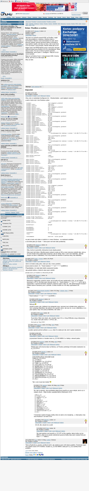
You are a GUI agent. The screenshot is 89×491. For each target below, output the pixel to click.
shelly (79, 23)
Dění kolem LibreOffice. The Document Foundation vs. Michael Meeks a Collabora (11, 28)
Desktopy (50, 17)
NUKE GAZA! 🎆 (5, 116)
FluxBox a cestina (51, 21)
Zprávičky (4, 22)
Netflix (17, 114)
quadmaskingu (5, 106)
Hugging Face (10, 183)
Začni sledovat (35, 86)
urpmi (30, 25)
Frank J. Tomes (38, 285)
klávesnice (63, 23)
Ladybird (9, 152)
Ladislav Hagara (5, 51)
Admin (34, 35)
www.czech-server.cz (16, 489)
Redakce (63, 489)
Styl (2, 19)
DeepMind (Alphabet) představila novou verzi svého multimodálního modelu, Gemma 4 (11, 180)
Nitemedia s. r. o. (37, 489)
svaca (41, 340)
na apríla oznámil (11, 34)
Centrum (7, 212)
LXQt (3, 236)
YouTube (4, 155)
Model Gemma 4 (5, 175)
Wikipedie (15, 87)
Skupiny (45, 17)
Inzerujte (47, 13)
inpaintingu (4, 112)
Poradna (9, 17)
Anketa (3, 214)
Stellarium (9, 87)
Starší (17, 212)
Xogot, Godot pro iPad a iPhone (10, 130)
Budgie (4, 220)
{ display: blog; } (64, 317)
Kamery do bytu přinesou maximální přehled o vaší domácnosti (13, 268)
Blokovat (43, 95)
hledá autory (26, 13)
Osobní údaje (84, 489)
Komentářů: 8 (13, 116)
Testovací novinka (8, 270)
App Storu (12, 138)
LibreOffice (15, 38)
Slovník (59, 17)
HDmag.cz (18, 1)
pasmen (39, 351)
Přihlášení (78, 19)
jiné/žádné (4, 249)
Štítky (27, 23)
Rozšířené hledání (76, 14)
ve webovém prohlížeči (10, 125)
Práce (76, 17)
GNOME (4, 230)
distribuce (36, 23)
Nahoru (40, 483)
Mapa (81, 17)
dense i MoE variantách (7, 187)
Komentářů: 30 (5, 254)
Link (38, 95)
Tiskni (27, 485)
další (17, 183)
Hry (55, 17)
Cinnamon (4, 223)
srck (26, 481)
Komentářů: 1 (13, 92)
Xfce (3, 245)
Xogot (17, 135)
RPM (76, 23)
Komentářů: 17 (13, 128)
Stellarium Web (11, 89)
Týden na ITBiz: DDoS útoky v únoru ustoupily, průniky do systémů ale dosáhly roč (13, 261)
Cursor (3, 203)
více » (4, 50)
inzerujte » (20, 24)
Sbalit (34, 95)
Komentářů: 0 (13, 173)
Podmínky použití (75, 489)
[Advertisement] (45, 81)
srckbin (48, 470)
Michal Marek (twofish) (43, 317)
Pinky (47, 459)
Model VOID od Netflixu (8, 94)
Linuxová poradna (41, 21)
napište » (20, 22)
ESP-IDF (3, 163)
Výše (40, 274)
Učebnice (35, 17)
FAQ (13, 17)
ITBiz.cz (11, 1)
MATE (3, 239)
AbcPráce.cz (25, 1)
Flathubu (17, 124)
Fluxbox (46, 23)
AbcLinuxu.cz (4, 1)
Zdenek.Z (36, 31)
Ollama (3, 183)
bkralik (2, 78)
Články (29, 17)
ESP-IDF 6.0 (4, 159)
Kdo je (64, 17)
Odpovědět (28, 35)
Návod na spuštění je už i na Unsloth (11, 194)
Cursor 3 (3, 199)
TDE (3, 242)
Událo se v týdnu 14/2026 (10, 264)
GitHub (3, 88)
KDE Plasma (5, 233)
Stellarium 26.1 (5, 80)
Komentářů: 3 (13, 51)
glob (53, 351)
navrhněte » (20, 214)
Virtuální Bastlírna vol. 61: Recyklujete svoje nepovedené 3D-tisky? (12, 54)
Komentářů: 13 (14, 197)
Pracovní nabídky (6, 24)
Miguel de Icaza (8, 139)
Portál (72, 17)
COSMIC (4, 226)
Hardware (18, 17)
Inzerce (68, 489)
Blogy (40, 17)
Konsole (68, 23)
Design (3, 123)
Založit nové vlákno (31, 483)
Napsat (13, 212)
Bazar (68, 17)
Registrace (85, 19)
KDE (59, 23)
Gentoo (50, 23)
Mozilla (73, 23)
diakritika (31, 23)
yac (36, 470)
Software (24, 17)
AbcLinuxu (6, 258)
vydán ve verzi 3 (13, 205)
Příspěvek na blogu (6, 134)
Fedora (41, 23)
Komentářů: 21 (13, 157)
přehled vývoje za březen (13, 153)
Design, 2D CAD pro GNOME (9, 119)
